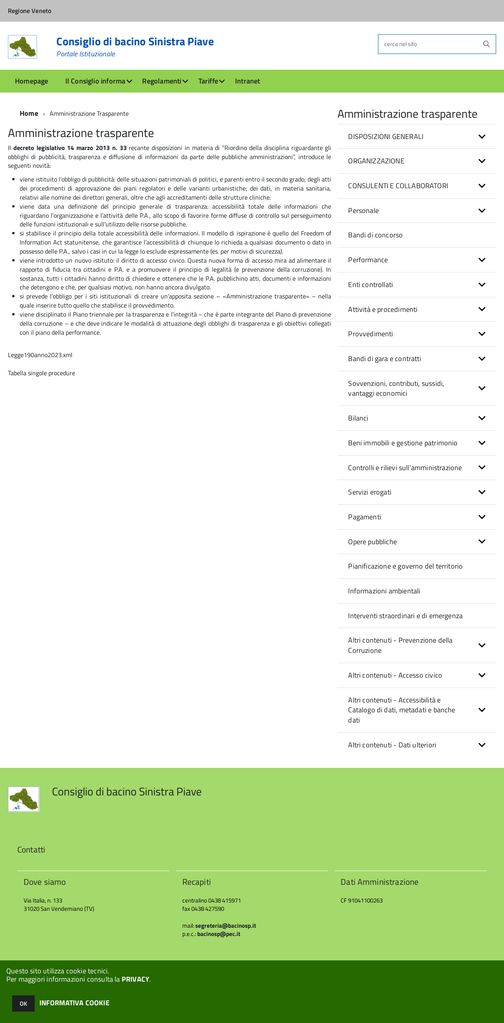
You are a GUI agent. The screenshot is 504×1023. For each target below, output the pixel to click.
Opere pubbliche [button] (372, 541)
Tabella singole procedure (41, 373)
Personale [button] (363, 210)
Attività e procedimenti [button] (382, 309)
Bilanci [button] (358, 418)
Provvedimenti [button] (370, 333)
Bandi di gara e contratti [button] (384, 358)
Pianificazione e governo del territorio (405, 566)
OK (23, 1003)
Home (29, 113)
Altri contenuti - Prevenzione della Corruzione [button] (400, 645)
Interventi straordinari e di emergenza (405, 615)
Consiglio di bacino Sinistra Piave (135, 47)
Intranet (247, 81)
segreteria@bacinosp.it (225, 925)
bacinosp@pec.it (218, 933)
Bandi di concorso (375, 235)
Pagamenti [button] (364, 517)
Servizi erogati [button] (369, 492)
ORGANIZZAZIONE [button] (376, 161)
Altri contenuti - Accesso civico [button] (395, 675)
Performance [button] (368, 259)
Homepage (31, 81)
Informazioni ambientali (384, 591)
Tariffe (208, 81)
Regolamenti (161, 81)
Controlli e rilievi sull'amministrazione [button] (405, 467)
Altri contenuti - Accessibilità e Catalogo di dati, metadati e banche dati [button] (401, 710)
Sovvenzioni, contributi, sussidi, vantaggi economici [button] (396, 388)
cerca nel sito (400, 44)
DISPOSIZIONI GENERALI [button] (385, 136)
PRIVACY (135, 979)
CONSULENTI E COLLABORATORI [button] (398, 185)
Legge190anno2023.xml (40, 355)
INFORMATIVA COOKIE (74, 1002)
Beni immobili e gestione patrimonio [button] (403, 442)
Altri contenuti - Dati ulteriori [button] (392, 744)
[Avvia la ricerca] (486, 44)
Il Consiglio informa (95, 81)
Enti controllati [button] (370, 284)
